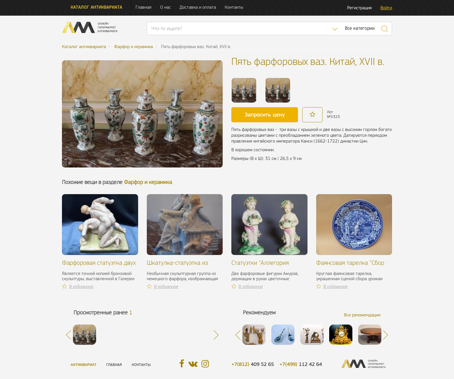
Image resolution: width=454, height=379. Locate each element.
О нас (165, 7)
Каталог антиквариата (96, 7)
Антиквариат (83, 364)
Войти (386, 7)
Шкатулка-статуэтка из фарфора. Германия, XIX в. (181, 266)
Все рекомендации (362, 314)
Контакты (234, 7)
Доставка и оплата (198, 7)
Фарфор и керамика (148, 182)
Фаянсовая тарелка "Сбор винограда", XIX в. (350, 266)
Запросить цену (265, 114)
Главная (143, 7)
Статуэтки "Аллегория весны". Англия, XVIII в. (260, 266)
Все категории (360, 28)
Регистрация (359, 7)
